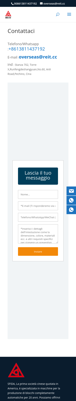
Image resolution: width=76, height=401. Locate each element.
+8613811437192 (27, 49)
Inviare (38, 251)
